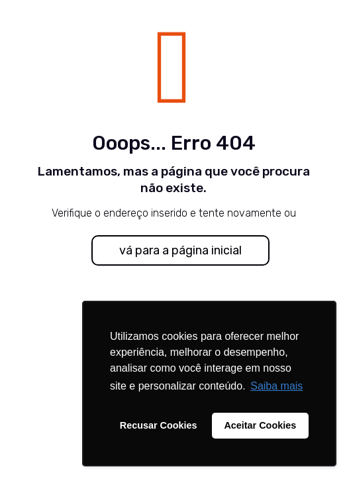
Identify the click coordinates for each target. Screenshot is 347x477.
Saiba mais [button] (276, 386)
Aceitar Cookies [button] (260, 425)
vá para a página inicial (180, 250)
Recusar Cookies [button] (158, 425)
